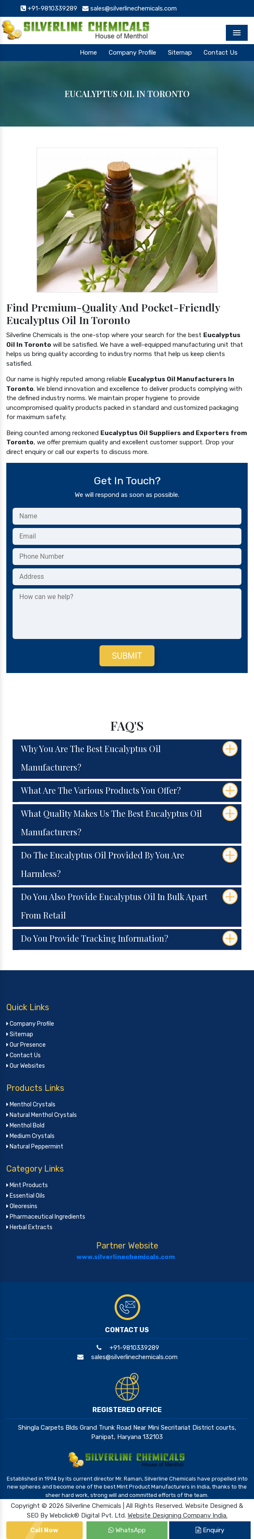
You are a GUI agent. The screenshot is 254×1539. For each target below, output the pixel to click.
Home (88, 52)
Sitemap (180, 52)
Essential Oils (25, 1195)
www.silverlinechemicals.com (125, 1257)
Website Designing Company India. (178, 1515)
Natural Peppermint (34, 1146)
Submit (127, 656)
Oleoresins (21, 1206)
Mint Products (27, 1185)
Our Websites (25, 1065)
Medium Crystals (30, 1136)
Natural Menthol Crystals (41, 1115)
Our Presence (26, 1044)
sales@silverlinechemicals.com (127, 1357)
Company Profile (132, 52)
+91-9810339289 (127, 1348)
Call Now (44, 1530)
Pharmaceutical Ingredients (45, 1216)
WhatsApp (127, 1530)
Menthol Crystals (30, 1104)
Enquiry (210, 1530)
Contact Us (221, 52)
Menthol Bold (25, 1125)
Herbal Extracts (29, 1227)
